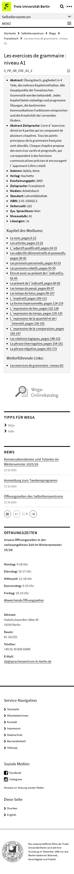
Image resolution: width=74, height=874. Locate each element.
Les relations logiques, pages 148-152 (35, 338)
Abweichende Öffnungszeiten (24, 600)
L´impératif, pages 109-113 (28, 298)
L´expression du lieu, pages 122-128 (34, 308)
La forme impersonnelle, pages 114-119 (36, 303)
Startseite (10, 33)
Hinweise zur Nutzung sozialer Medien (24, 787)
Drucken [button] (12, 808)
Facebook (15, 773)
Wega (52, 33)
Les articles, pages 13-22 (26, 243)
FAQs (11, 425)
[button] (7, 514)
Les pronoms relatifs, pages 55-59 (32, 268)
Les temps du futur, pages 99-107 (32, 293)
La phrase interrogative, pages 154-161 (36, 343)
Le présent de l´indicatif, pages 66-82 (35, 283)
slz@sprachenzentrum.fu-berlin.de (27, 661)
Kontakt (12, 722)
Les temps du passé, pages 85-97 (32, 288)
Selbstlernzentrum (32, 33)
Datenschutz (14, 735)
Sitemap (12, 748)
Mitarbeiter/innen (17, 715)
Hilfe (11, 431)
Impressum (14, 728)
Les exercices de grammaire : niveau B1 (37, 365)
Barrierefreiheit (16, 741)
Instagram (15, 779)
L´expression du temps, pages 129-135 (36, 313)
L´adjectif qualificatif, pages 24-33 (33, 248)
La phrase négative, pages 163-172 (33, 348)
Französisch (11, 38)
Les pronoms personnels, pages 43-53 (35, 263)
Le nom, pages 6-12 (23, 238)
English (11, 815)
